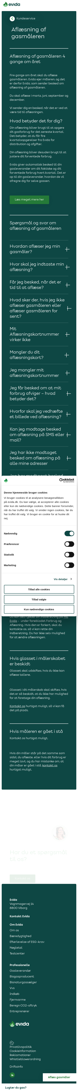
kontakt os (49, 765)
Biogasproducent (22, 976)
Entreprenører (19, 1011)
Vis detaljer (61, 579)
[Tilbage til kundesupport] (25, 18)
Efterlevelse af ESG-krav (27, 942)
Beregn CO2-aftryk (23, 1005)
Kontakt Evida (20, 916)
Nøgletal (16, 948)
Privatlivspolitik (21, 1047)
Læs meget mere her (29, 199)
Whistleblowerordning (25, 1059)
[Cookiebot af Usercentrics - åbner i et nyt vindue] (59, 480)
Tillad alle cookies (39, 589)
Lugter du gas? (15, 1087)
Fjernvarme (18, 1000)
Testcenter (17, 953)
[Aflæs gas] (63, 1077)
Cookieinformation (23, 1051)
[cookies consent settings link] (12, 1043)
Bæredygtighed (20, 936)
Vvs (12, 988)
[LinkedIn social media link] (12, 1075)
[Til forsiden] (11, 5)
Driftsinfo (16, 1067)
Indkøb (14, 994)
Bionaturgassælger (23, 982)
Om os (14, 930)
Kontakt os (17, 706)
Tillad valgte (39, 599)
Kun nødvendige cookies (39, 609)
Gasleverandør (20, 971)
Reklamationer (20, 1055)
